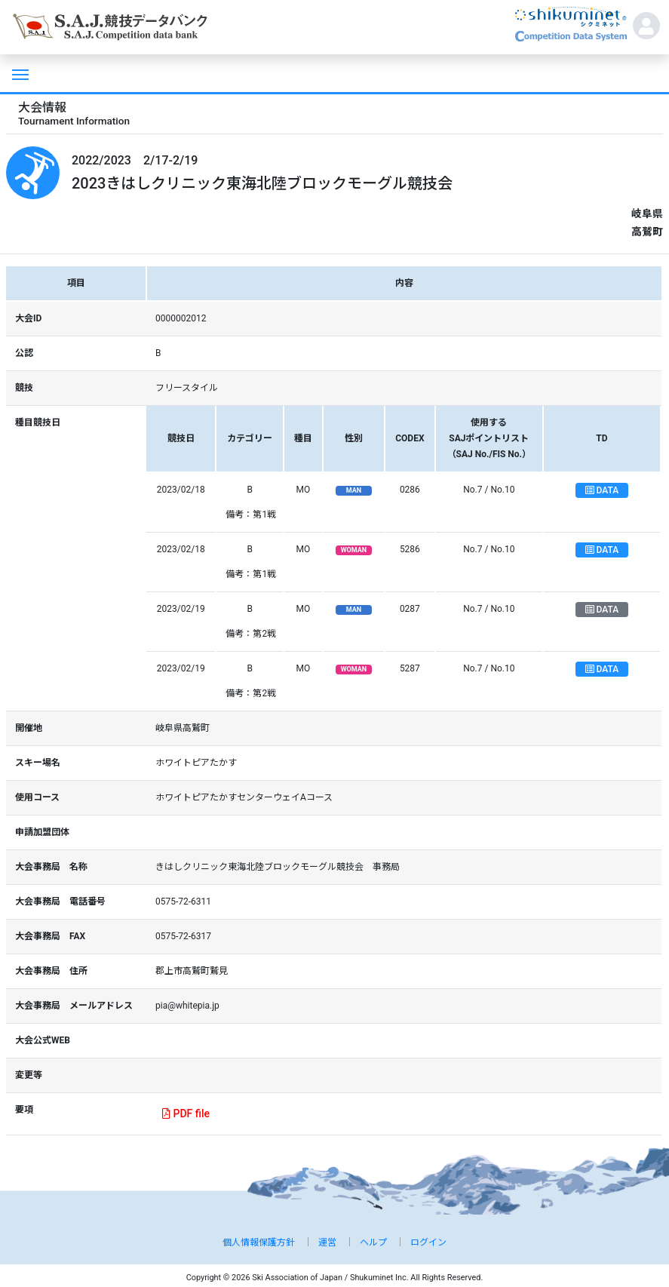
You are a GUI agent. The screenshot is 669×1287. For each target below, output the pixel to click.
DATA (602, 490)
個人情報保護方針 (258, 1242)
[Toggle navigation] (19, 73)
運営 (327, 1242)
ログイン (428, 1242)
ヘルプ (373, 1242)
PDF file (186, 1113)
